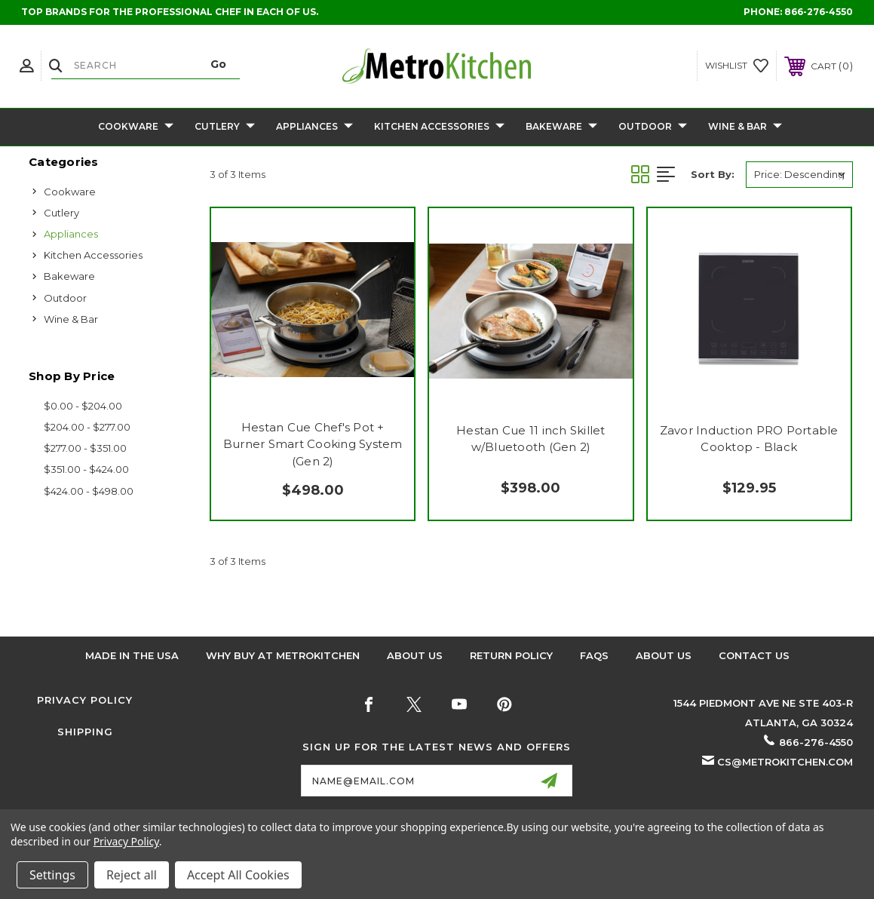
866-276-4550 (818, 11)
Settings (52, 875)
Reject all (131, 875)
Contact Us (754, 655)
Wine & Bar (745, 127)
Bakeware (561, 127)
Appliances (314, 127)
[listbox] (799, 174)
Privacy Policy (85, 700)
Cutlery (225, 127)
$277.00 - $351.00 (85, 448)
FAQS (594, 655)
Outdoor (652, 127)
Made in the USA (132, 655)
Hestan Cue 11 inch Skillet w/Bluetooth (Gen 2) (531, 439)
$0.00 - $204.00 (83, 406)
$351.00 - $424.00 (86, 469)
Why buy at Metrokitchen (283, 655)
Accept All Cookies (238, 875)
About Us (415, 655)
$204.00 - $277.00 (87, 427)
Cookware (135, 127)
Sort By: (712, 174)
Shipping (85, 732)
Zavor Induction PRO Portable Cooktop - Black (749, 439)
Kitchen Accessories (439, 127)
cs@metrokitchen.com (785, 762)
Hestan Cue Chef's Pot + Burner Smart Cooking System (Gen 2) (313, 444)
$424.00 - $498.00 (88, 491)
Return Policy (511, 655)
